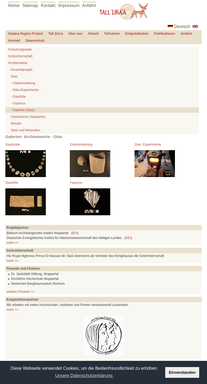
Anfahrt (89, 5)
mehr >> (12, 243)
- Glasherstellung (23, 83)
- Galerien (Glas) (23, 110)
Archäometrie (17, 63)
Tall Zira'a (55, 34)
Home (14, 5)
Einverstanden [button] (182, 372)
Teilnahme (112, 34)
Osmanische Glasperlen (28, 117)
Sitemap (30, 5)
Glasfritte (11, 183)
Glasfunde (12, 144)
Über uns (75, 34)
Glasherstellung (81, 144)
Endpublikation (137, 34)
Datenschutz (35, 41)
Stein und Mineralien (25, 130)
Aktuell (93, 34)
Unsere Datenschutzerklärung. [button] (84, 375)
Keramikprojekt (21, 70)
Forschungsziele (20, 49)
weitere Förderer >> (20, 292)
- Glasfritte (18, 96)
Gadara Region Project (25, 34)
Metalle (16, 123)
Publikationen (164, 34)
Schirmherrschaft (20, 56)
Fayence (76, 183)
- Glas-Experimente (25, 90)
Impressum (69, 5)
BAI (74, 233)
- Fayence (18, 103)
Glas (14, 76)
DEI (128, 238)
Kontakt (48, 5)
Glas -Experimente (147, 144)
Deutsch (182, 26)
